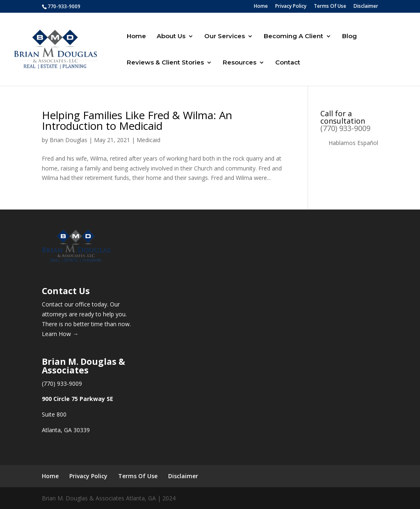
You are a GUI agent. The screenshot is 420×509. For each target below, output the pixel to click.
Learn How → (60, 334)
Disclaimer (366, 6)
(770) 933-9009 (345, 128)
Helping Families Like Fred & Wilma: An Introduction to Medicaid (137, 120)
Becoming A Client (293, 36)
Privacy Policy (290, 6)
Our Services (224, 36)
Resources (239, 63)
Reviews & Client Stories (165, 63)
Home (261, 6)
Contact (287, 63)
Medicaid (148, 140)
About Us (171, 36)
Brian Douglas (68, 140)
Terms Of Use (330, 6)
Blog (349, 36)
